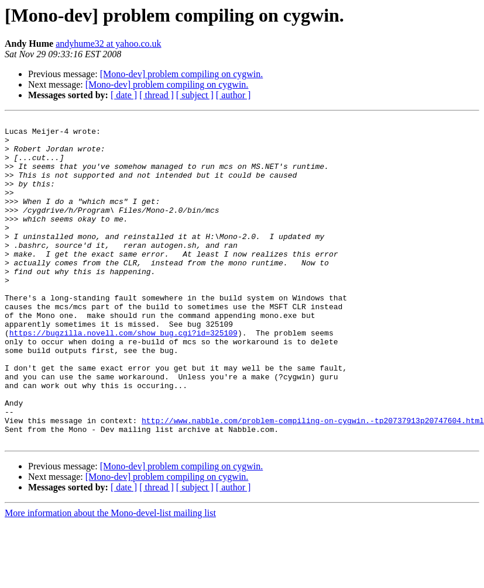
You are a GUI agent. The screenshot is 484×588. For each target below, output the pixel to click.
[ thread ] (156, 95)
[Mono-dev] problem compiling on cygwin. (181, 74)
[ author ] (233, 95)
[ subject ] (195, 95)
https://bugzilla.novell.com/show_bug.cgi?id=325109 (123, 376)
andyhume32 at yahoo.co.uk (108, 44)
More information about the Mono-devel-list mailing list (110, 578)
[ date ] (124, 95)
